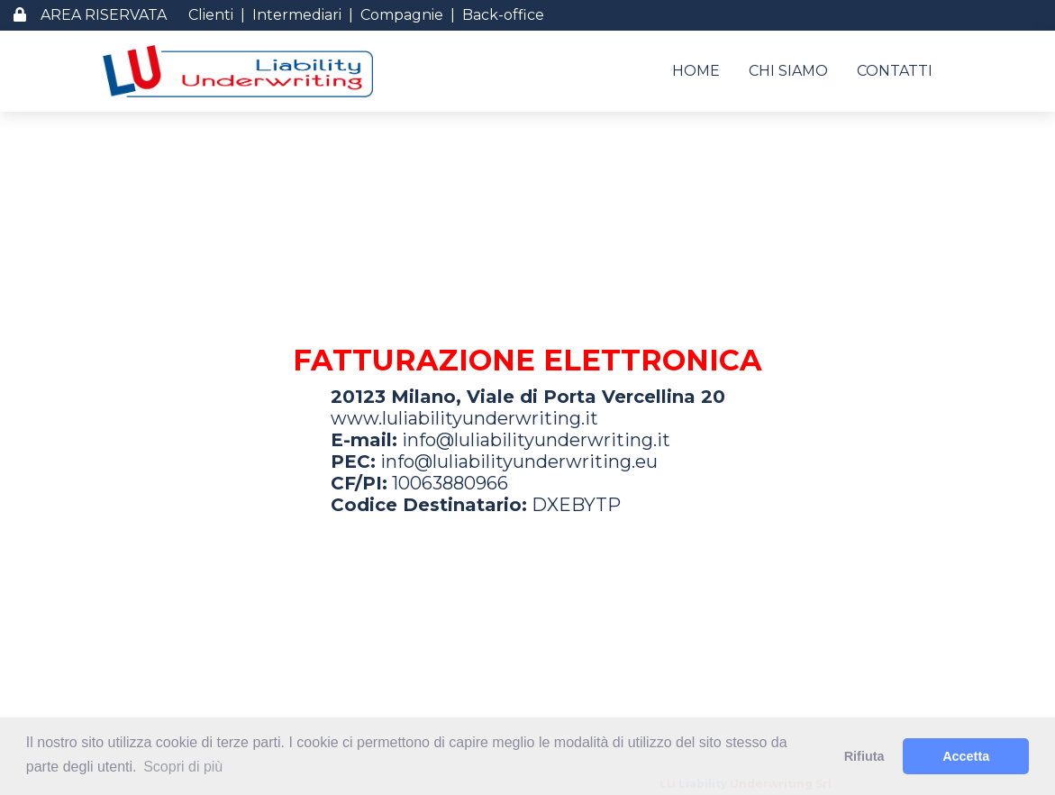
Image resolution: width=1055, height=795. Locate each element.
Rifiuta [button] (864, 756)
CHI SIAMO (788, 70)
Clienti (210, 14)
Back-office (503, 14)
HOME (696, 70)
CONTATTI (894, 70)
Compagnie (401, 14)
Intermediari (296, 14)
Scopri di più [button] (183, 766)
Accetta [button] (965, 756)
